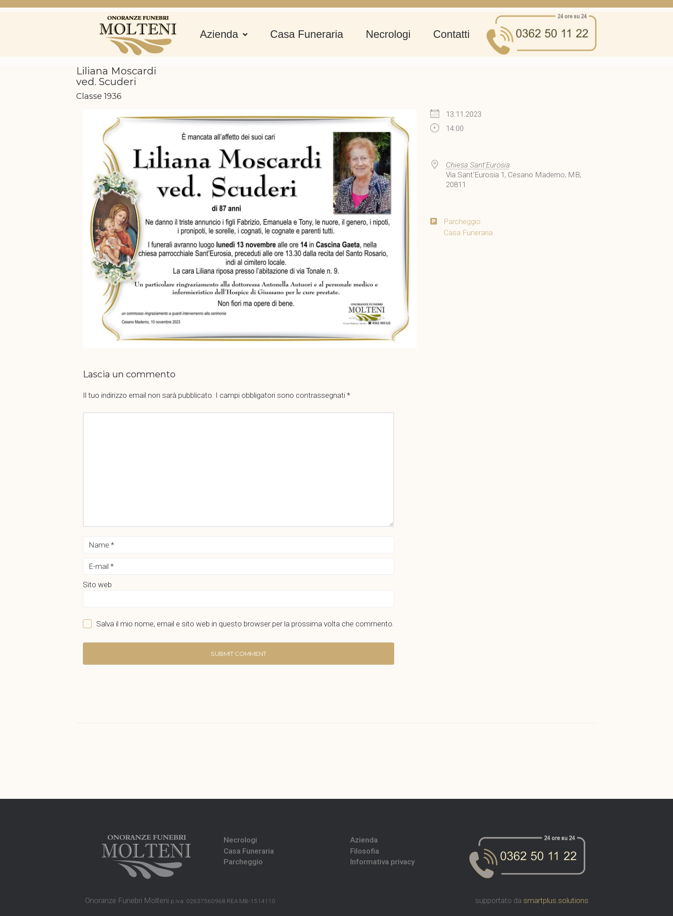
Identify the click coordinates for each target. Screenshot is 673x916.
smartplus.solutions (555, 900)
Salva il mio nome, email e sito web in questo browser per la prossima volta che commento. (245, 623)
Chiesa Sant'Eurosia (478, 164)
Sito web (97, 584)
